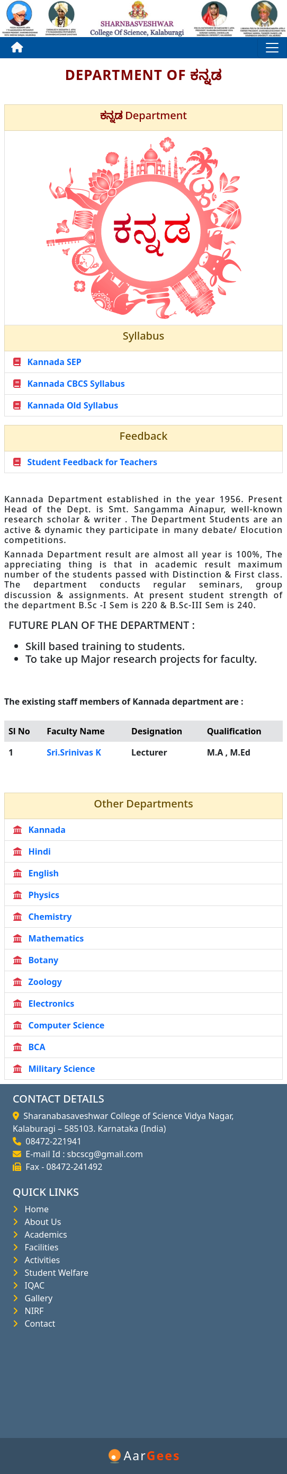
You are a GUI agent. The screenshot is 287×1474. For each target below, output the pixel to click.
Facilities (39, 1247)
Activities (40, 1260)
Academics (43, 1234)
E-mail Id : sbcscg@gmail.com (82, 1154)
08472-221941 (51, 1141)
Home (34, 1209)
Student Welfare (54, 1272)
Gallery (36, 1298)
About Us (40, 1222)
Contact (37, 1323)
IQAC (32, 1285)
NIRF (31, 1311)
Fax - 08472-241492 (61, 1167)
